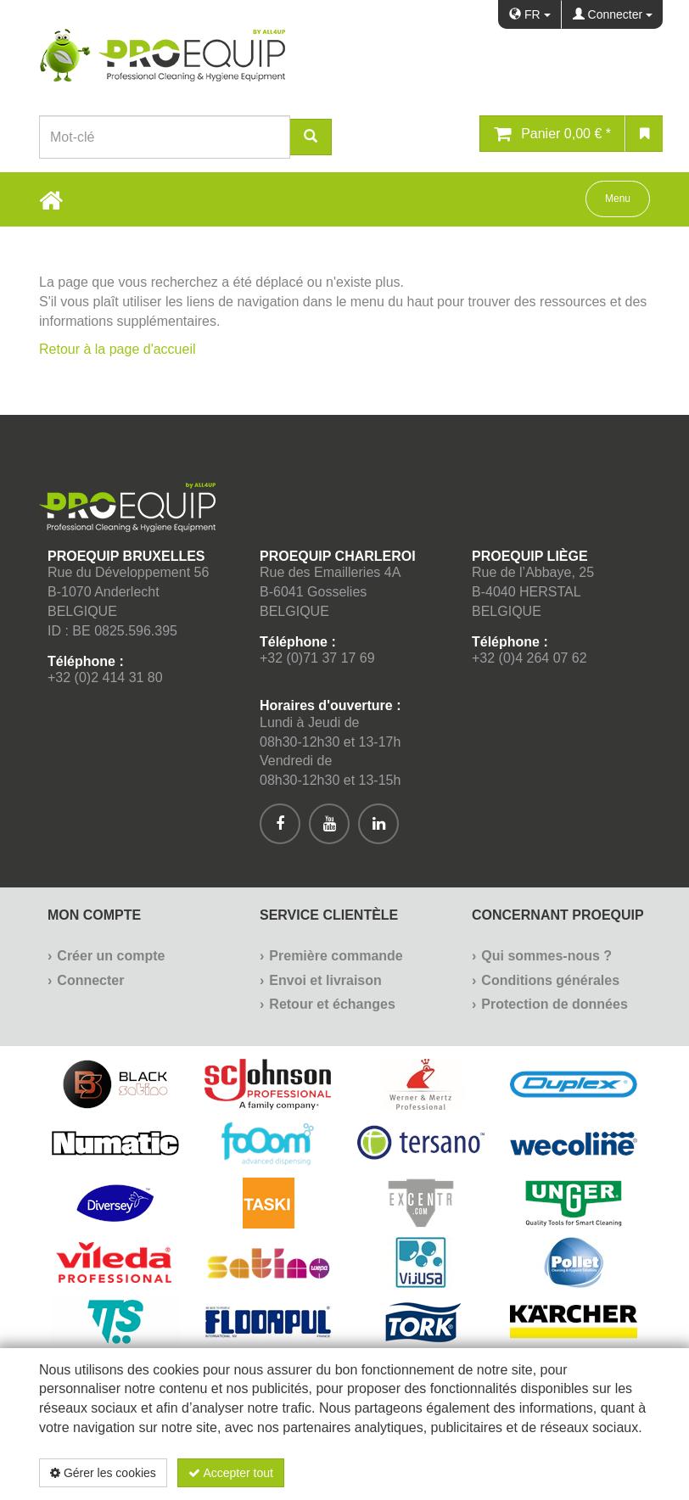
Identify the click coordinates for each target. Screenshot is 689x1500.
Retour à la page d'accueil (117, 349)
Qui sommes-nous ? (546, 956)
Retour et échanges (332, 1004)
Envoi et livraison (325, 980)
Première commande (335, 956)
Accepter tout (230, 1473)
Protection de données (554, 1004)
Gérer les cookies (103, 1473)
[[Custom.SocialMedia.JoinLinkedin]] (378, 823)
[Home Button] (51, 199)
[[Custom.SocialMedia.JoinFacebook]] (280, 823)
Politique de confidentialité (549, 1473)
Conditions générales (550, 980)
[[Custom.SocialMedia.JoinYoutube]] (329, 823)
